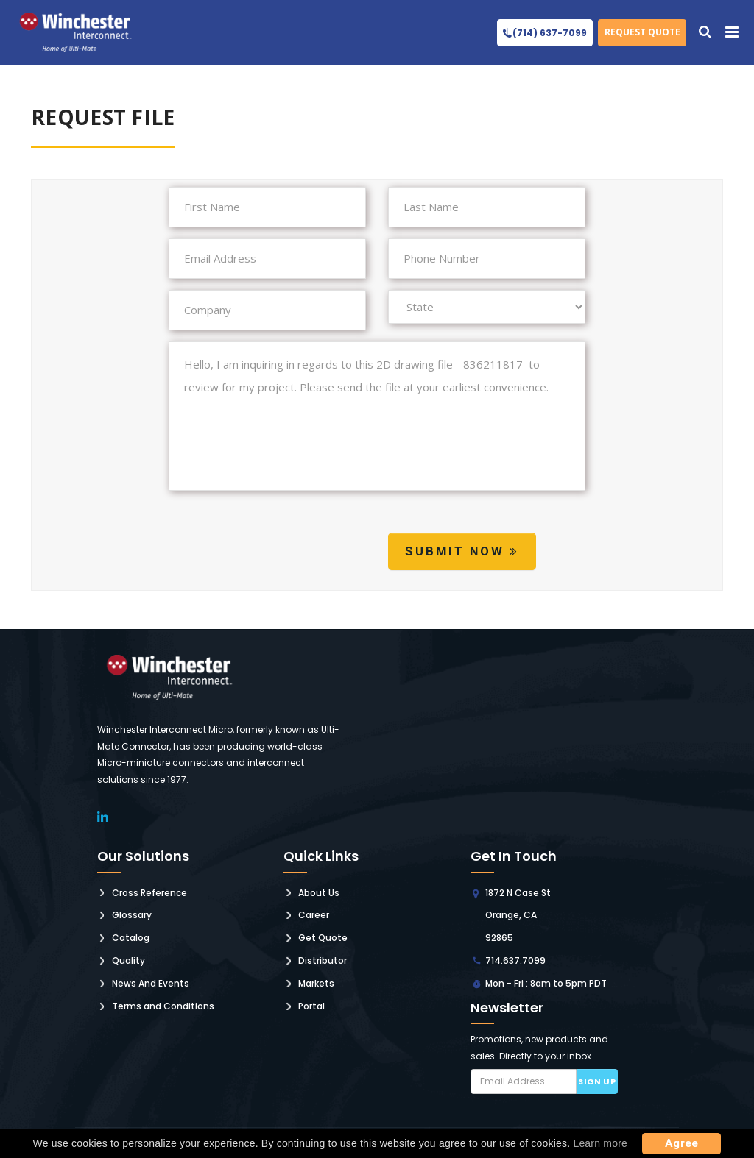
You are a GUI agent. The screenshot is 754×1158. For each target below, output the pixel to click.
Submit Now (462, 551)
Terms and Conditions (163, 1006)
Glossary (132, 915)
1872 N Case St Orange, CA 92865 (518, 916)
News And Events (150, 983)
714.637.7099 (515, 960)
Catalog (130, 937)
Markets (316, 983)
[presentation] (280, 554)
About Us (318, 893)
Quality (128, 960)
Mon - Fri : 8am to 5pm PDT (546, 983)
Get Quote (323, 937)
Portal (311, 1006)
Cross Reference (149, 893)
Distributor (322, 960)
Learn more (600, 1143)
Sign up (597, 1081)
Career (313, 915)
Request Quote (642, 32)
